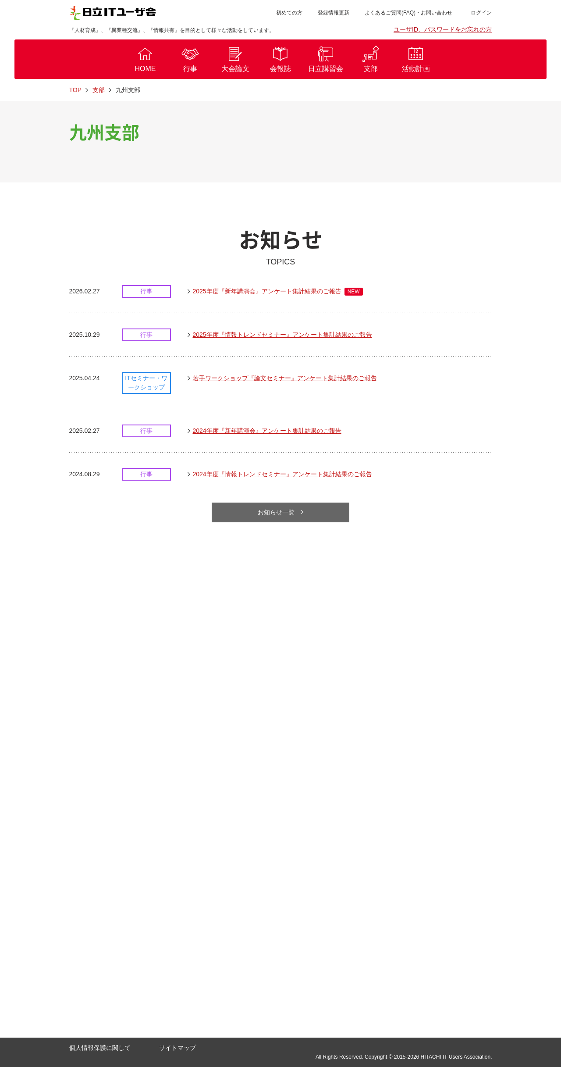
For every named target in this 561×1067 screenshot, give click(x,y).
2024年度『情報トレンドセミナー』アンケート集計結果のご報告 (282, 474)
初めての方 (289, 13)
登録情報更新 (333, 13)
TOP (75, 89)
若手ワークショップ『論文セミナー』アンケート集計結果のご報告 (285, 378)
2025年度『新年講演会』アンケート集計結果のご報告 (278, 291)
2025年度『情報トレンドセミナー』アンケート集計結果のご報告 (282, 335)
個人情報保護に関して (100, 1047)
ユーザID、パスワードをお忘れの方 (443, 29)
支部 (98, 89)
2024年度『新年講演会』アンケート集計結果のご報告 (267, 431)
